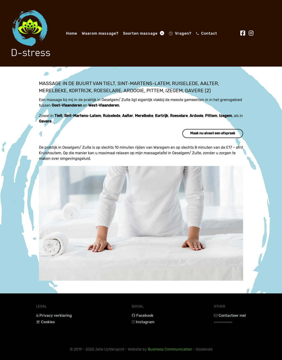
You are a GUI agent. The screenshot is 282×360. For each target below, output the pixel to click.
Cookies (48, 322)
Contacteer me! (232, 315)
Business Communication (170, 349)
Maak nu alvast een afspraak (212, 133)
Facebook (144, 315)
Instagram (145, 322)
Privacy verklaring (55, 315)
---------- (223, 322)
